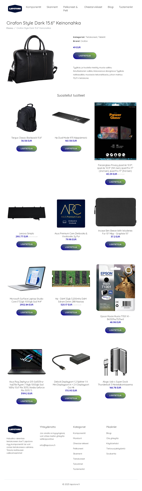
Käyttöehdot (112, 445)
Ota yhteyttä (112, 440)
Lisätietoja (85, 57)
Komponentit (33, 8)
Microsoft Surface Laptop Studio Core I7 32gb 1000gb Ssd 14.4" (26, 302)
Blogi (110, 8)
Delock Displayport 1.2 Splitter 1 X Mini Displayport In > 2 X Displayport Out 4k (71, 386)
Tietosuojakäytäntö (115, 450)
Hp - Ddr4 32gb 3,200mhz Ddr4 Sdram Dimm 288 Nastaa (71, 302)
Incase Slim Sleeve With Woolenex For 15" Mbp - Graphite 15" (115, 234)
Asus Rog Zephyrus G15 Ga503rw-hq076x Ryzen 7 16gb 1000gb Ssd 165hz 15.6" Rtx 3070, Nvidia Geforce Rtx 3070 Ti (27, 388)
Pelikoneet (78, 450)
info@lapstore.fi (47, 447)
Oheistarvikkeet (93, 8)
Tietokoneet (91, 39)
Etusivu (10, 30)
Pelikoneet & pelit (70, 9)
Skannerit (52, 8)
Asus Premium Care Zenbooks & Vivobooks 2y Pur (71, 237)
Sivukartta (111, 455)
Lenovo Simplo (26, 235)
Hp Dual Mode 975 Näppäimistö (71, 139)
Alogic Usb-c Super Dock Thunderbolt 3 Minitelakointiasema (115, 385)
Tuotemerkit (126, 8)
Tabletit (101, 39)
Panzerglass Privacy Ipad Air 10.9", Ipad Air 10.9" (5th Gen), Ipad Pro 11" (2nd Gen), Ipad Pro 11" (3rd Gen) (115, 170)
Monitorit (77, 440)
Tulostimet (78, 466)
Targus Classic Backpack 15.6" (26, 139)
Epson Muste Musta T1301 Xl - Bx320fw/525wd (115, 320)
